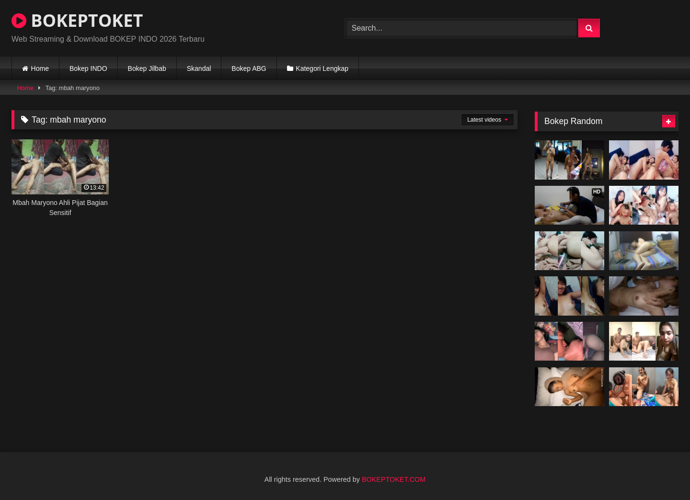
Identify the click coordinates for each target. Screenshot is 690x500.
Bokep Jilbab (147, 68)
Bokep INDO (88, 68)
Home (40, 68)
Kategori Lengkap (322, 68)
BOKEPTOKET (77, 20)
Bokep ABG (248, 68)
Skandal (199, 68)
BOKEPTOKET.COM (394, 479)
